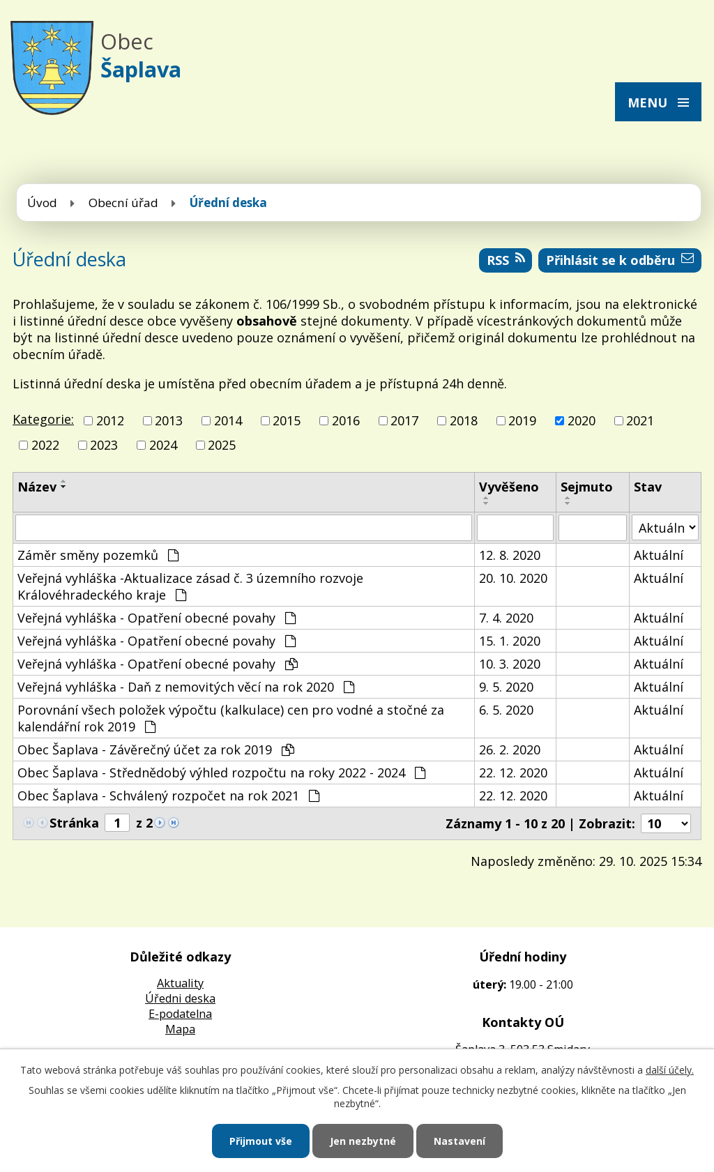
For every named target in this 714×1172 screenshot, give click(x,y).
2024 (163, 444)
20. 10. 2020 (513, 578)
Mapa (180, 1029)
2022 (45, 444)
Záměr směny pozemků (97, 555)
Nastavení (459, 1141)
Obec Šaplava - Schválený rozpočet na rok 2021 (168, 795)
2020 (581, 420)
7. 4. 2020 (506, 617)
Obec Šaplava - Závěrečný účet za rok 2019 (155, 749)
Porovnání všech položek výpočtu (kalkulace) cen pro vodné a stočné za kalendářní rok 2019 (230, 718)
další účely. (670, 1069)
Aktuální (658, 555)
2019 (522, 420)
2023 (104, 444)
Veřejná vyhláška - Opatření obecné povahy (156, 617)
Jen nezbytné (363, 1141)
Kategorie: (43, 419)
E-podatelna (180, 1013)
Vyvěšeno (509, 486)
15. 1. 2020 (509, 640)
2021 (640, 420)
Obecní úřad (123, 203)
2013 (169, 420)
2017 (404, 420)
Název (36, 486)
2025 (222, 444)
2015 (287, 420)
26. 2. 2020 (509, 749)
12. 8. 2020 (509, 555)
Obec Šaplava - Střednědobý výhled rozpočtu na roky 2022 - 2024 (221, 772)
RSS (506, 260)
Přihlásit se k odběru (620, 260)
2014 (228, 420)
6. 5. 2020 (506, 709)
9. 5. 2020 (506, 686)
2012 (110, 420)
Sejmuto (587, 486)
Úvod (42, 203)
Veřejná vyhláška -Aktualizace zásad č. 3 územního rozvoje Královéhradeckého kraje (190, 586)
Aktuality (180, 983)
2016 (346, 420)
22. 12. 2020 (513, 772)
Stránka (74, 822)
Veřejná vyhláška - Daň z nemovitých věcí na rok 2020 (185, 686)
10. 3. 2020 (509, 663)
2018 (464, 420)
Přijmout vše (260, 1141)
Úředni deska (180, 998)
